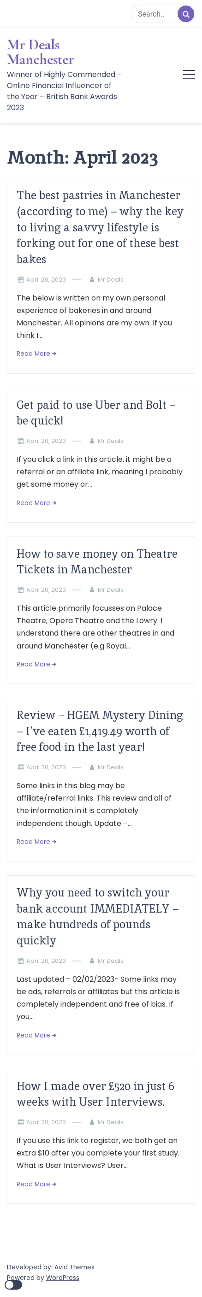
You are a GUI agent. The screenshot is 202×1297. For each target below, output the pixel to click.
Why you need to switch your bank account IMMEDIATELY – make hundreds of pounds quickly (97, 916)
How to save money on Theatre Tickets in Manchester (97, 562)
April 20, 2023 (46, 279)
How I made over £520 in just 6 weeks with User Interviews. (95, 1094)
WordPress (62, 1277)
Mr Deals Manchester (40, 52)
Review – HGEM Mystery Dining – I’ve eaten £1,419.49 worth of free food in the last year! (100, 731)
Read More (33, 353)
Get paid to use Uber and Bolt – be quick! (96, 413)
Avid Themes (74, 1267)
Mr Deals (111, 279)
